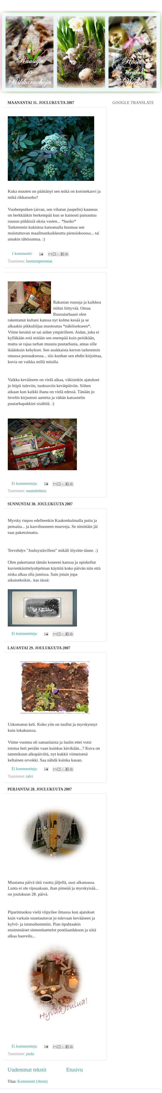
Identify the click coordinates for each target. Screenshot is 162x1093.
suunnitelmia (36, 491)
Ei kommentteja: (25, 483)
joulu (30, 1054)
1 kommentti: (22, 253)
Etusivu (74, 1070)
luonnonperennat (39, 261)
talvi (29, 776)
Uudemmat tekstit (27, 1070)
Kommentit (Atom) (32, 1081)
